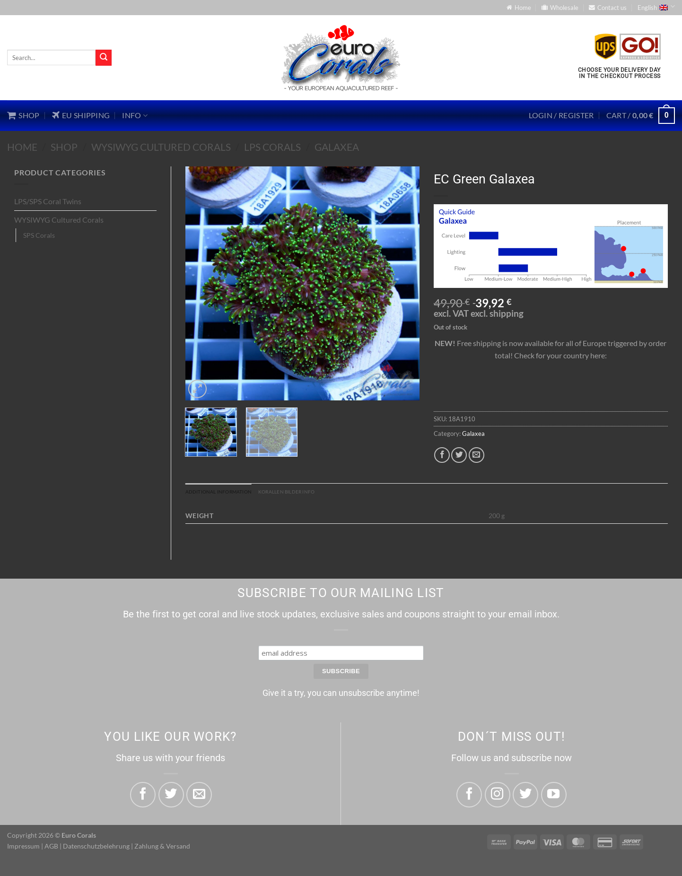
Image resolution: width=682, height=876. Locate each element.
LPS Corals (272, 147)
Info (135, 115)
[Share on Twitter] (459, 455)
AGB (51, 848)
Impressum (23, 848)
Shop (64, 147)
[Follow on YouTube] (554, 796)
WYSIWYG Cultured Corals (161, 147)
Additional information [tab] (228, 492)
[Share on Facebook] (442, 455)
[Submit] (104, 58)
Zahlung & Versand (162, 848)
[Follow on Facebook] (469, 796)
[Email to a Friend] (476, 455)
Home (22, 147)
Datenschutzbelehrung (96, 848)
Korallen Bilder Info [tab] (313, 492)
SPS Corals (39, 235)
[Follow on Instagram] (497, 796)
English (656, 6)
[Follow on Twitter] (525, 796)
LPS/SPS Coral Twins (47, 201)
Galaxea (337, 147)
